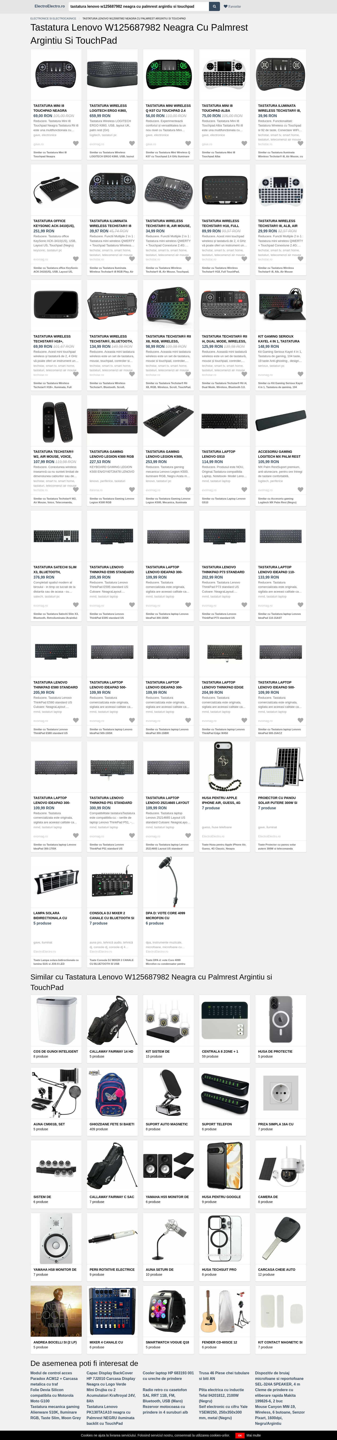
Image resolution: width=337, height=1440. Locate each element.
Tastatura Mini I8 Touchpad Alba (217, 108)
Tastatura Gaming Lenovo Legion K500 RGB (112, 454)
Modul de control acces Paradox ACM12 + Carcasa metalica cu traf (54, 1378)
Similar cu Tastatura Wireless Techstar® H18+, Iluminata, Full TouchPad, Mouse (52, 387)
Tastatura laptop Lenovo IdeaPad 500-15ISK (108, 687)
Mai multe (254, 1435)
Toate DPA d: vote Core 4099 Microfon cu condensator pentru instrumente (165, 964)
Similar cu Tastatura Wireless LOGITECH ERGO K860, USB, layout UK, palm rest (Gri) (112, 156)
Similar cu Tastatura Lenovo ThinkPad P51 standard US (107, 846)
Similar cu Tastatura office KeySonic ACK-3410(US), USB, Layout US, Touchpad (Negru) (55, 271)
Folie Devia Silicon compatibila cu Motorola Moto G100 (51, 1395)
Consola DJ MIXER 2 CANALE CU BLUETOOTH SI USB (112, 918)
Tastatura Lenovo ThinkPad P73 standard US (223, 572)
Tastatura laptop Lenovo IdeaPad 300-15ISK (164, 572)
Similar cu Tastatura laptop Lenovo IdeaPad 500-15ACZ (279, 731)
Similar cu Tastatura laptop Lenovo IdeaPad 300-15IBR (167, 731)
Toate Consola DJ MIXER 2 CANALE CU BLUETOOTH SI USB (112, 962)
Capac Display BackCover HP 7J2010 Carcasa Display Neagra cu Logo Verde (111, 1378)
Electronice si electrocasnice (53, 18)
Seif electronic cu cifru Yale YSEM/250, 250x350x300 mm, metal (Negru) (223, 1412)
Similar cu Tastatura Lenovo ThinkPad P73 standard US (219, 615)
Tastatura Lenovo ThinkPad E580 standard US (55, 687)
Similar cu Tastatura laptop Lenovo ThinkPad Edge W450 (223, 731)
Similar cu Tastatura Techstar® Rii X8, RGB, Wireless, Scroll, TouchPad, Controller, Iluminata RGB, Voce (168, 387)
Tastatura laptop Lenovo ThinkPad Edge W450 (223, 687)
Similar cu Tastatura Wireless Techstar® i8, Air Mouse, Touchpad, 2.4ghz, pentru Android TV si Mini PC (168, 271)
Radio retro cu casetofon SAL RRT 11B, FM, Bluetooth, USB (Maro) (165, 1395)
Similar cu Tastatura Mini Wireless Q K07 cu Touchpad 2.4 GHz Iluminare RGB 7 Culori (168, 156)
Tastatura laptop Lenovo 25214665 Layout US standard (167, 803)
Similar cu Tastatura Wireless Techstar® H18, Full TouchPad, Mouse (221, 271)
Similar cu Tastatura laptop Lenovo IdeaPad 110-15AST (279, 615)
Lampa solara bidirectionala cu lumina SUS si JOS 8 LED (54, 918)
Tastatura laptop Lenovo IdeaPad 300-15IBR (164, 687)
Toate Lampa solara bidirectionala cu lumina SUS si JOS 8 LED (56, 962)
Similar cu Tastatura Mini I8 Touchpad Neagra (50, 154)
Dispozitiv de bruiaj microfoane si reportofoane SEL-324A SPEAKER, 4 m (279, 1378)
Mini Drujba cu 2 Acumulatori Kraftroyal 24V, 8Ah (111, 1395)
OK (240, 1435)
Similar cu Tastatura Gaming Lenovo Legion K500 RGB (112, 500)
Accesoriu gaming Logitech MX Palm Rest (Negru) (279, 456)
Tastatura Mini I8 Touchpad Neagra (50, 108)
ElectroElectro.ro (50, 6)
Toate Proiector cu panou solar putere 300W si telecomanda (277, 846)
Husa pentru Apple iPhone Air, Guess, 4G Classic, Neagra (221, 803)
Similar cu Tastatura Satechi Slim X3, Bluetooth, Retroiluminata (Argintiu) (55, 615)
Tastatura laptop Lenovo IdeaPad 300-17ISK (51, 803)
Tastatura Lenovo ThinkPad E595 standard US (112, 572)
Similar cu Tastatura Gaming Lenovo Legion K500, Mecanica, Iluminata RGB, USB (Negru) (168, 502)
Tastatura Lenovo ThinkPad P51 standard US (111, 803)
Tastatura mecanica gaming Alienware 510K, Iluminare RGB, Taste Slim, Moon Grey (55, 1412)
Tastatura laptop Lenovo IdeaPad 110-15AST (276, 572)
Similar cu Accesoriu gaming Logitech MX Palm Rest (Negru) (277, 500)
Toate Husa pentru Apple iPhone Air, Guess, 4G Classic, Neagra (224, 846)
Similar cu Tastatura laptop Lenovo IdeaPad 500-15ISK (111, 731)
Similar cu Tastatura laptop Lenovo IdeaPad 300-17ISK (54, 846)
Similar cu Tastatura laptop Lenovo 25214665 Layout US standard (167, 846)
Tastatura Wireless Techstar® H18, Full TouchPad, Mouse (220, 226)
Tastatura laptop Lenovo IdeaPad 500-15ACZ (276, 687)
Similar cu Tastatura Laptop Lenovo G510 (223, 500)
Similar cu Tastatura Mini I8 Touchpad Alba (218, 154)
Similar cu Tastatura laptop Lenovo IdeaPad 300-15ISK (167, 615)
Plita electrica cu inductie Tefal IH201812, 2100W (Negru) (221, 1395)
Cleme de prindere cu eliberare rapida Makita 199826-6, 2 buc (275, 1395)
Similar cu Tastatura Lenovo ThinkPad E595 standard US (107, 615)
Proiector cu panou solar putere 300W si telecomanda (277, 803)
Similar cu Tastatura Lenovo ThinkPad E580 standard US (50, 731)
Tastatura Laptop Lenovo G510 (218, 454)
